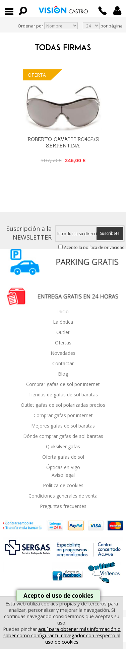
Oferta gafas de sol (63, 457)
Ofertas (63, 342)
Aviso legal (63, 475)
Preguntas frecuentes (63, 506)
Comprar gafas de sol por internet (63, 384)
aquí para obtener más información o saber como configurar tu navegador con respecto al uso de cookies (62, 635)
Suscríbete (110, 233)
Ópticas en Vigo (63, 467)
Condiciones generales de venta (63, 496)
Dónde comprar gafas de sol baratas (63, 436)
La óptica (63, 322)
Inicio (63, 311)
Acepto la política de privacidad (94, 247)
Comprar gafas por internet (63, 415)
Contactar (63, 363)
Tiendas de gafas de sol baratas (63, 394)
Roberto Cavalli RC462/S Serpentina (63, 142)
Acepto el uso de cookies (58, 595)
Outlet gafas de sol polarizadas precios (63, 405)
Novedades (63, 353)
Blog (63, 374)
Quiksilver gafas (63, 446)
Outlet (63, 332)
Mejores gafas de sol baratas (63, 426)
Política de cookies (63, 485)
